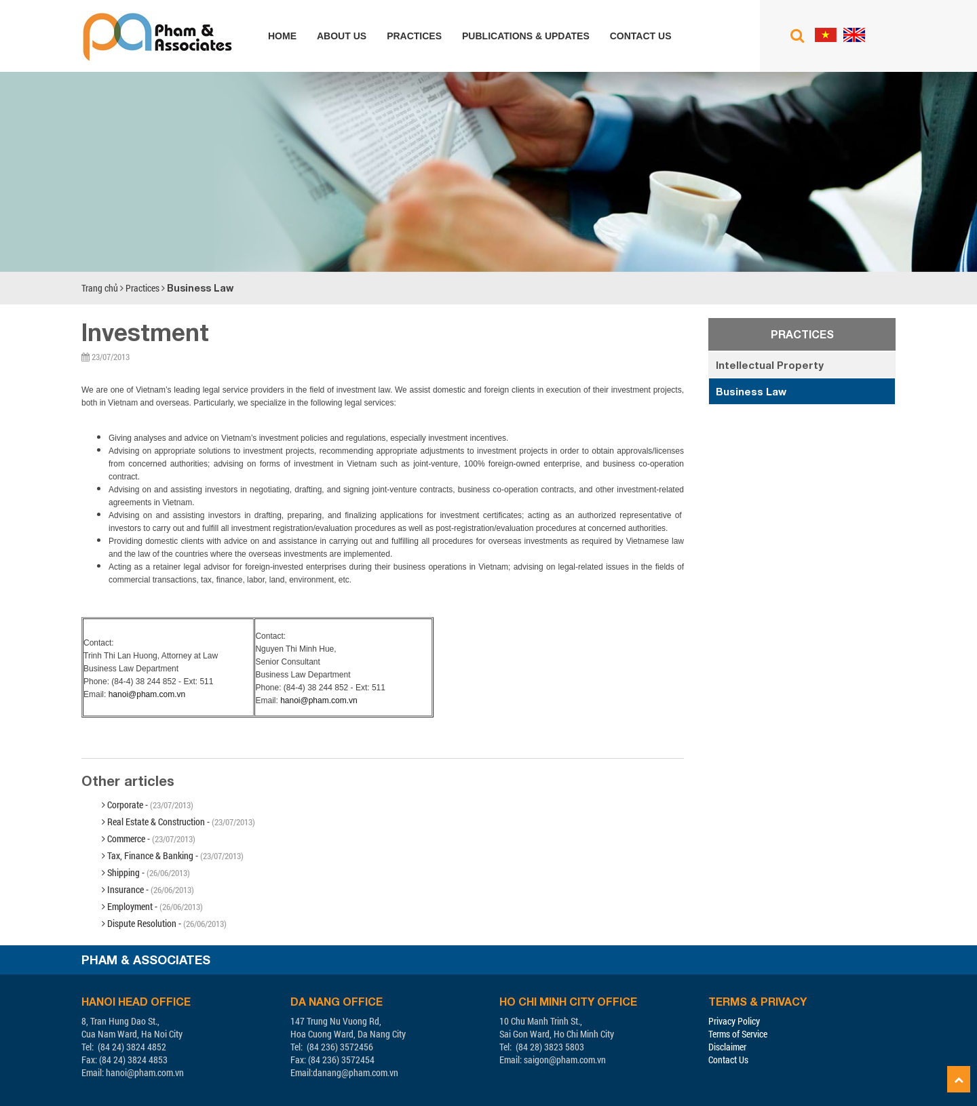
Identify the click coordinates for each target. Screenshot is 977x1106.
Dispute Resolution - (164, 923)
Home (282, 36)
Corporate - (147, 804)
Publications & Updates (526, 36)
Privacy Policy (734, 1020)
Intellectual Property (770, 365)
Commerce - (148, 838)
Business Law (200, 288)
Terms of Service (737, 1033)
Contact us (641, 36)
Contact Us (728, 1059)
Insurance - (148, 889)
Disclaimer (727, 1046)
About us (341, 36)
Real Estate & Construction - (178, 821)
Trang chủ (99, 287)
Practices (414, 36)
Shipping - (146, 872)
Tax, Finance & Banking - (173, 855)
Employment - (152, 906)
